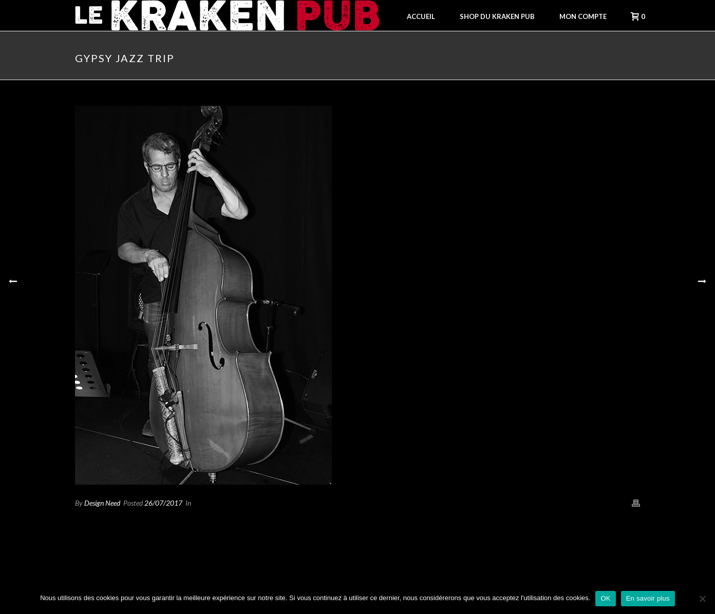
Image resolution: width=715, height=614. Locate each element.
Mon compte (583, 16)
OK (605, 598)
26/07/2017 (163, 502)
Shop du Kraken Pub (497, 16)
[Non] (702, 598)
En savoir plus (648, 598)
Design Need (102, 502)
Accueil (421, 16)
